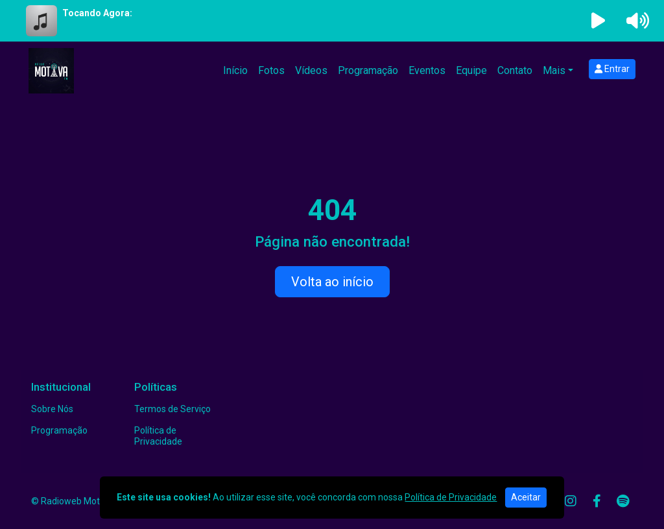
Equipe (471, 70)
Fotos (271, 70)
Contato (514, 70)
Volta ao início (332, 281)
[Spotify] (623, 501)
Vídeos (311, 70)
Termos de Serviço (172, 409)
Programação (368, 70)
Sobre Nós (52, 409)
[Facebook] (597, 501)
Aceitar (526, 497)
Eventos (427, 70)
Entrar (612, 69)
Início (235, 70)
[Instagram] (570, 501)
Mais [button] (554, 70)
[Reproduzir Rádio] (598, 20)
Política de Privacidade (158, 436)
